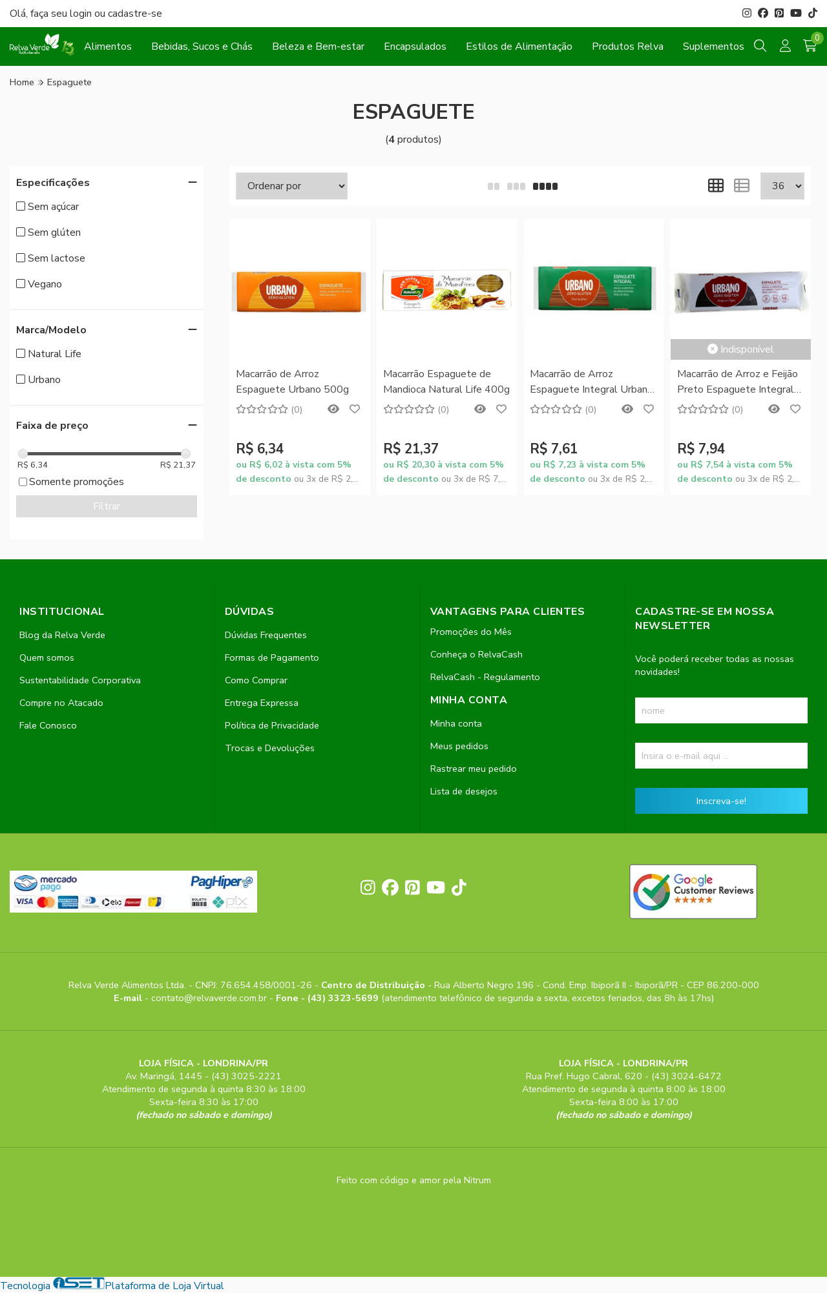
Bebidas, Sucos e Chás (202, 46)
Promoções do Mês (471, 631)
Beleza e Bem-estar (318, 46)
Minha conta (456, 723)
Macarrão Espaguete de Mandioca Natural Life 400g (446, 382)
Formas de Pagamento (272, 657)
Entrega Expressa (261, 702)
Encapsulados (415, 46)
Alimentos (108, 46)
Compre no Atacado (61, 702)
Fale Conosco (48, 725)
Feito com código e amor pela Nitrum (414, 1180)
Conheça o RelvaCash (476, 654)
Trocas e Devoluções (270, 747)
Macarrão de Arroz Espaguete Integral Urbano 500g (591, 382)
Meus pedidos (459, 746)
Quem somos (46, 657)
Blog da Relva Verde (62, 634)
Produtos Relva (628, 46)
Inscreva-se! (721, 800)
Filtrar (106, 506)
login (82, 13)
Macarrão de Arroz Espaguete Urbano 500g (292, 382)
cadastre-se (135, 13)
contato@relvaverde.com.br (210, 997)
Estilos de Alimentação (519, 46)
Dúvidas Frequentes (266, 634)
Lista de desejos (463, 791)
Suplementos (713, 46)
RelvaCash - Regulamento (485, 676)
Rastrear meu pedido (473, 768)
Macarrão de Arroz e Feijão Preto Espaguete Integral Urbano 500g (737, 382)
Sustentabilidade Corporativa (80, 680)
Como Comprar (256, 680)
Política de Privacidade (272, 725)
